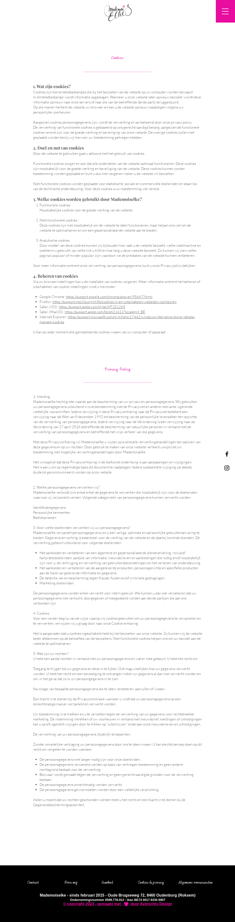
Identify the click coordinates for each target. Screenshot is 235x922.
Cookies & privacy (151, 882)
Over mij (70, 882)
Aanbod (107, 882)
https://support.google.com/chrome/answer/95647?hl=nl (109, 296)
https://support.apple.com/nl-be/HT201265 (92, 307)
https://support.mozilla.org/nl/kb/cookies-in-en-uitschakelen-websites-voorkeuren (114, 301)
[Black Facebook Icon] (227, 454)
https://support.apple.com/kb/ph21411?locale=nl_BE (105, 312)
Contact (33, 882)
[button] (225, 11)
